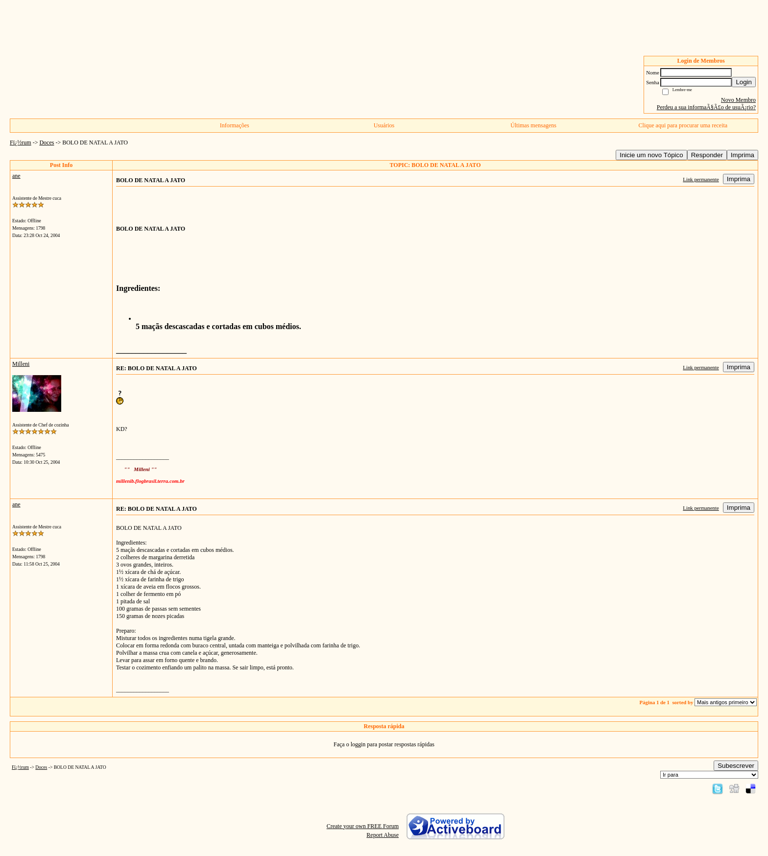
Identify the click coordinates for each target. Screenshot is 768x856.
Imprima (742, 155)
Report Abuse (382, 835)
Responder (707, 155)
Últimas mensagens (533, 125)
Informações (234, 125)
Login (744, 82)
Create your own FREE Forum (363, 826)
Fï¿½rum (20, 142)
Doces (46, 142)
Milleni (20, 363)
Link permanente (701, 179)
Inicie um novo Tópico (651, 155)
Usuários (384, 125)
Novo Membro (738, 99)
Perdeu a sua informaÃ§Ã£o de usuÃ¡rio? (706, 107)
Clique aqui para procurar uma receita (683, 125)
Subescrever (736, 765)
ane (16, 175)
